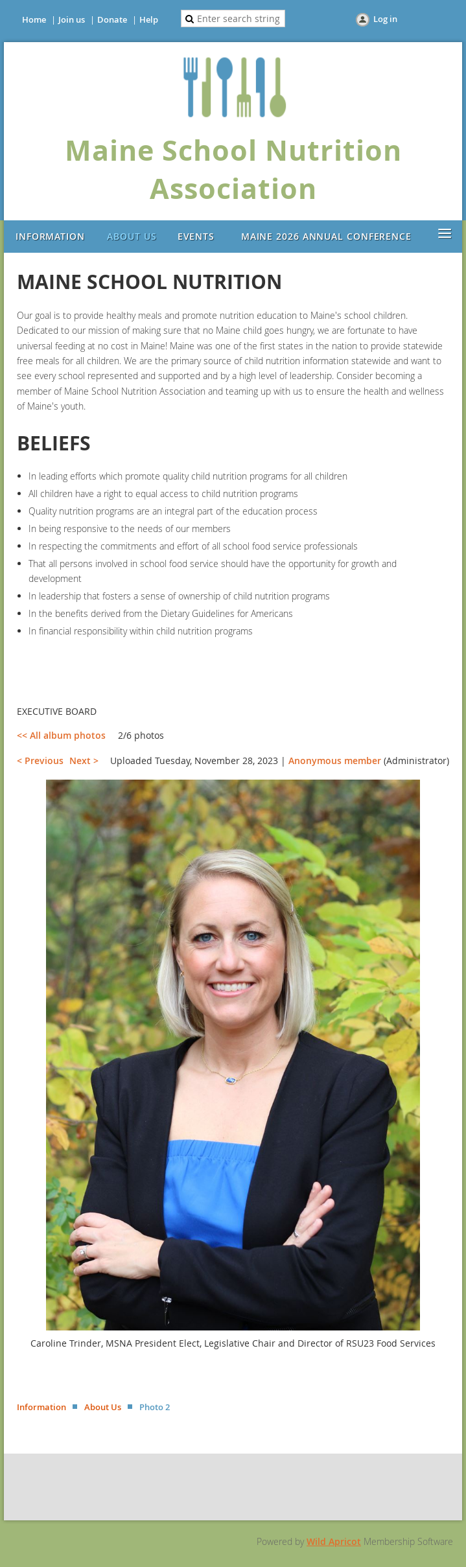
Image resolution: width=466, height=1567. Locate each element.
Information (41, 1407)
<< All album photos (61, 735)
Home (34, 19)
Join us (71, 19)
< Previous (40, 760)
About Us (102, 1407)
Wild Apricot (334, 1541)
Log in (385, 19)
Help (148, 19)
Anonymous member (334, 760)
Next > (84, 760)
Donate (112, 19)
